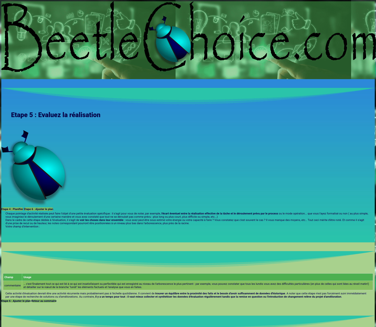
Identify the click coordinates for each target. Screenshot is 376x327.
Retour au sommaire (44, 300)
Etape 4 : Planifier (12, 209)
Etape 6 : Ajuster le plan (38, 209)
